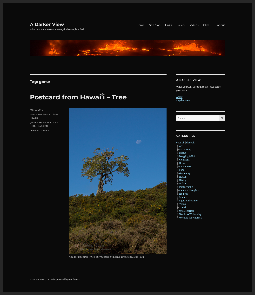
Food (181, 170)
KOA (49, 122)
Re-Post (183, 193)
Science (183, 197)
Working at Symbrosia (190, 217)
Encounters (185, 166)
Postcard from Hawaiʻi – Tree (78, 97)
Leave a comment (39, 130)
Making (183, 183)
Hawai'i (183, 176)
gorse (33, 122)
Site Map (155, 25)
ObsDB (207, 25)
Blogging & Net (187, 156)
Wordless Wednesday (190, 214)
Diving (182, 163)
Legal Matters (183, 100)
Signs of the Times (189, 200)
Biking (182, 153)
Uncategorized (186, 211)
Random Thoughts (189, 190)
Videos (194, 25)
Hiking (182, 180)
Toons (182, 204)
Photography (186, 187)
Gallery (180, 25)
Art (180, 146)
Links (168, 25)
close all (190, 142)
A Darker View (47, 24)
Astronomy (185, 149)
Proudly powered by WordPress (63, 279)
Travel (182, 207)
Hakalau (41, 122)
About (221, 25)
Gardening (184, 173)
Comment (184, 159)
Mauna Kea (36, 114)
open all (180, 142)
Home (140, 25)
